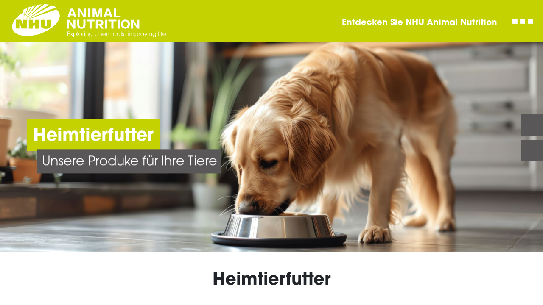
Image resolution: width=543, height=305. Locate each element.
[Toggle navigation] (522, 21)
